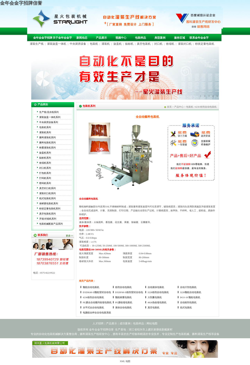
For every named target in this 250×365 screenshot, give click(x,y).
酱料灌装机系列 (47, 137)
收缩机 (170, 43)
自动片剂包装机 (188, 287)
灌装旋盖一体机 (56, 43)
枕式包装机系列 (47, 198)
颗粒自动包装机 (91, 287)
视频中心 (120, 37)
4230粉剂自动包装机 (93, 297)
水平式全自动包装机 (93, 307)
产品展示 (101, 37)
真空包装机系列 (47, 213)
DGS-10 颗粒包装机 (190, 297)
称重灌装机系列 (47, 147)
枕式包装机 (186, 307)
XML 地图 (125, 361)
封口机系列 (45, 168)
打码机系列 (45, 178)
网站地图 (151, 323)
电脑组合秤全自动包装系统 (97, 312)
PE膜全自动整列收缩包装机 (97, 302)
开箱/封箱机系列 (47, 218)
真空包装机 (144, 43)
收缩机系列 (45, 163)
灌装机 (106, 43)
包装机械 (183, 334)
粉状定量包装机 (204, 43)
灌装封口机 (185, 43)
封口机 (158, 43)
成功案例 (125, 323)
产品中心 (179, 106)
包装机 (94, 43)
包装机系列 (45, 127)
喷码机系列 (45, 183)
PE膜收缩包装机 (123, 302)
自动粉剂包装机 (188, 302)
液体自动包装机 (123, 307)
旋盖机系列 (45, 152)
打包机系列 (45, 173)
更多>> (69, 235)
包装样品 (140, 37)
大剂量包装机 (155, 297)
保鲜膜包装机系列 (48, 203)
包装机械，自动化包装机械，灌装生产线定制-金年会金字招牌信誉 (61, 19)
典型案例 (159, 37)
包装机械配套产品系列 (51, 223)
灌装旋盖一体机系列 (49, 117)
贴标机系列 (45, 157)
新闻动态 (81, 37)
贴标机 (129, 43)
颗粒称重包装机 (123, 297)
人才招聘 (98, 323)
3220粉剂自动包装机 (158, 292)
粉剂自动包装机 (123, 287)
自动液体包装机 (156, 287)
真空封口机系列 (47, 188)
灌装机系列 (45, 132)
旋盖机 (117, 43)
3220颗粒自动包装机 (190, 292)
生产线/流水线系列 (49, 112)
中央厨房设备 (78, 43)
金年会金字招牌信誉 (21, 3)
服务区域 (179, 37)
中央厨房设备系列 (48, 122)
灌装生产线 (37, 43)
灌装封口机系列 (47, 193)
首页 (169, 106)
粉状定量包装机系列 (49, 208)
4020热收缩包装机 (157, 302)
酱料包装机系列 (47, 142)
